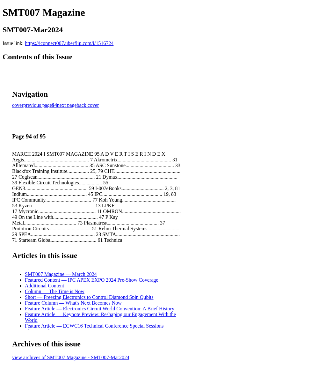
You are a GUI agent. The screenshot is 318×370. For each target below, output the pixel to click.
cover (18, 105)
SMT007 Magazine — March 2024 (61, 274)
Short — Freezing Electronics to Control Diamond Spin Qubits (89, 297)
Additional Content (44, 285)
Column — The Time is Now (54, 291)
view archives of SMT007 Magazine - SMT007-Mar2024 (70, 357)
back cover (88, 105)
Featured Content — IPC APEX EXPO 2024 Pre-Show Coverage (91, 280)
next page (67, 105)
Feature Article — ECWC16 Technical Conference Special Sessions (94, 326)
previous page (38, 105)
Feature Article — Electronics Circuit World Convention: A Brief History (99, 308)
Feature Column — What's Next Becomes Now (73, 303)
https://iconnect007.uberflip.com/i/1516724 (69, 43)
